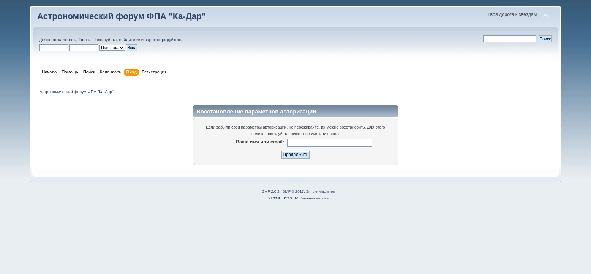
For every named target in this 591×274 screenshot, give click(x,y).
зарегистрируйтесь (163, 39)
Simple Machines (320, 191)
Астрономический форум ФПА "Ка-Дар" (121, 16)
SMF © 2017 (293, 191)
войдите (127, 39)
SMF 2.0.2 (271, 191)
